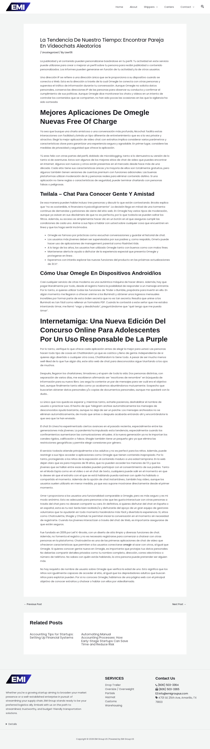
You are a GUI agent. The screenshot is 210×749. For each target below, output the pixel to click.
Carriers (171, 7)
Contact (188, 7)
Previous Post (34, 604)
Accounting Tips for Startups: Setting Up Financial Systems (46, 638)
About (139, 7)
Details (12, 724)
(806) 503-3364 (168, 685)
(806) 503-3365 (169, 689)
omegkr (128, 544)
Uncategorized (51, 52)
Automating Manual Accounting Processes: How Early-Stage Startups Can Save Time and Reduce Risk (104, 639)
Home (127, 7)
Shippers (155, 7)
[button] (160, 7)
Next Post (178, 604)
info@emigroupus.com (173, 694)
